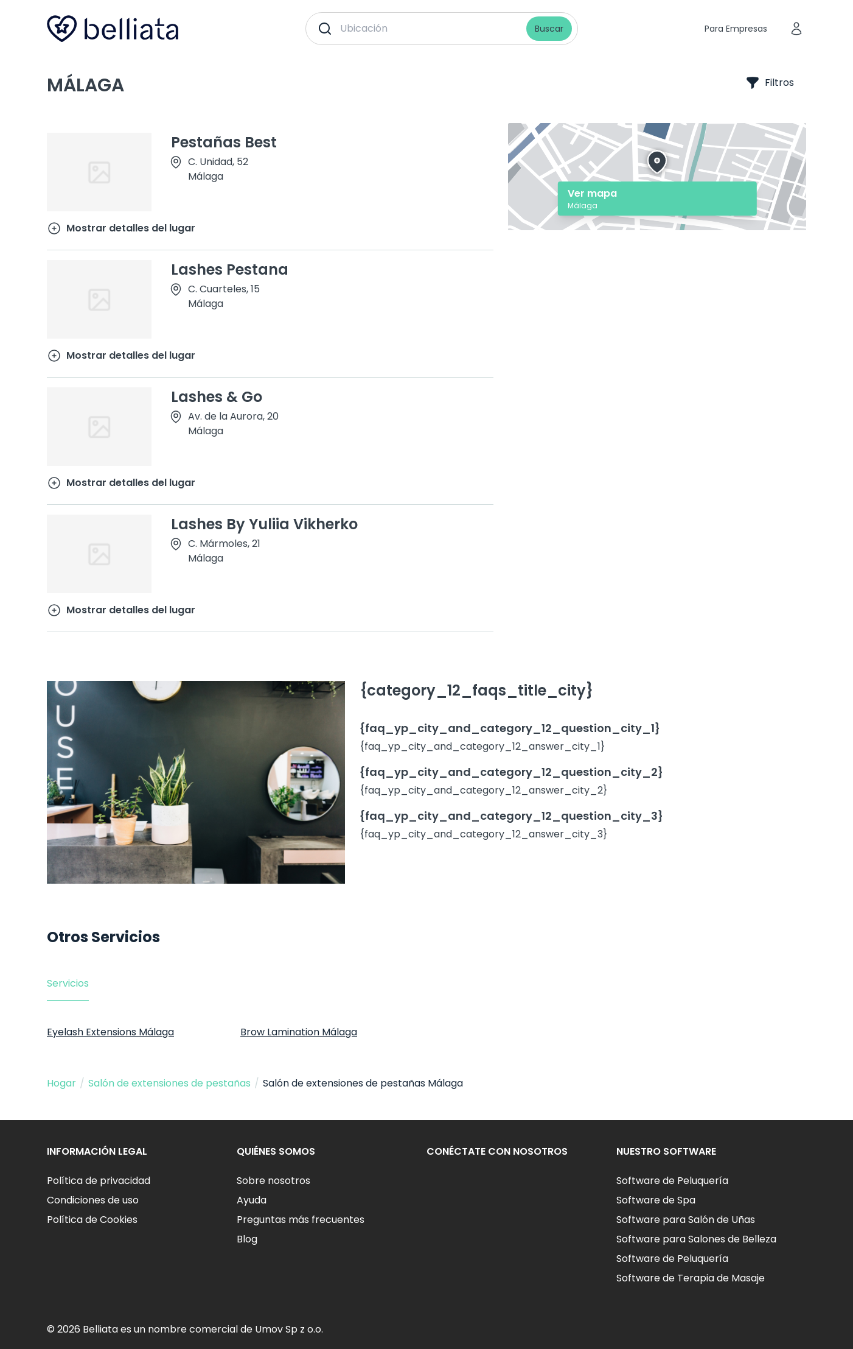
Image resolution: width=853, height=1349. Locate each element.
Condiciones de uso (93, 1200)
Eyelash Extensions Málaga (110, 1032)
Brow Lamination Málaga (298, 1032)
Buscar (549, 29)
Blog (247, 1239)
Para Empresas (736, 29)
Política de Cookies (92, 1220)
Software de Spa (655, 1200)
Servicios (68, 983)
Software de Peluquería (672, 1181)
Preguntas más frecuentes (300, 1220)
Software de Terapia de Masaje (690, 1278)
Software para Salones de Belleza (696, 1239)
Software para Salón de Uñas (685, 1220)
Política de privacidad (98, 1181)
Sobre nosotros (273, 1181)
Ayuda (251, 1200)
